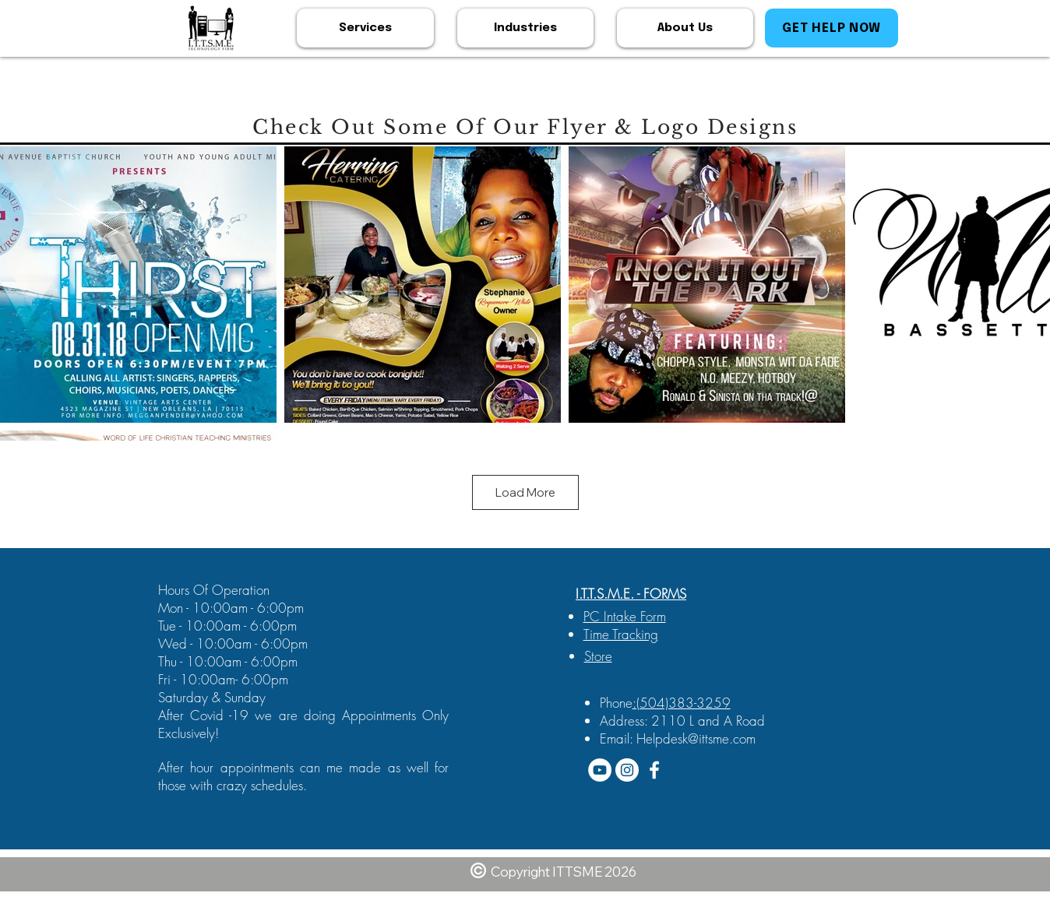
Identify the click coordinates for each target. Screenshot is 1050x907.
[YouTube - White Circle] (599, 770)
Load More (525, 492)
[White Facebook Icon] (654, 770)
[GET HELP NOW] (831, 28)
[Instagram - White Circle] (627, 770)
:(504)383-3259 (681, 703)
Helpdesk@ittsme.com (696, 738)
